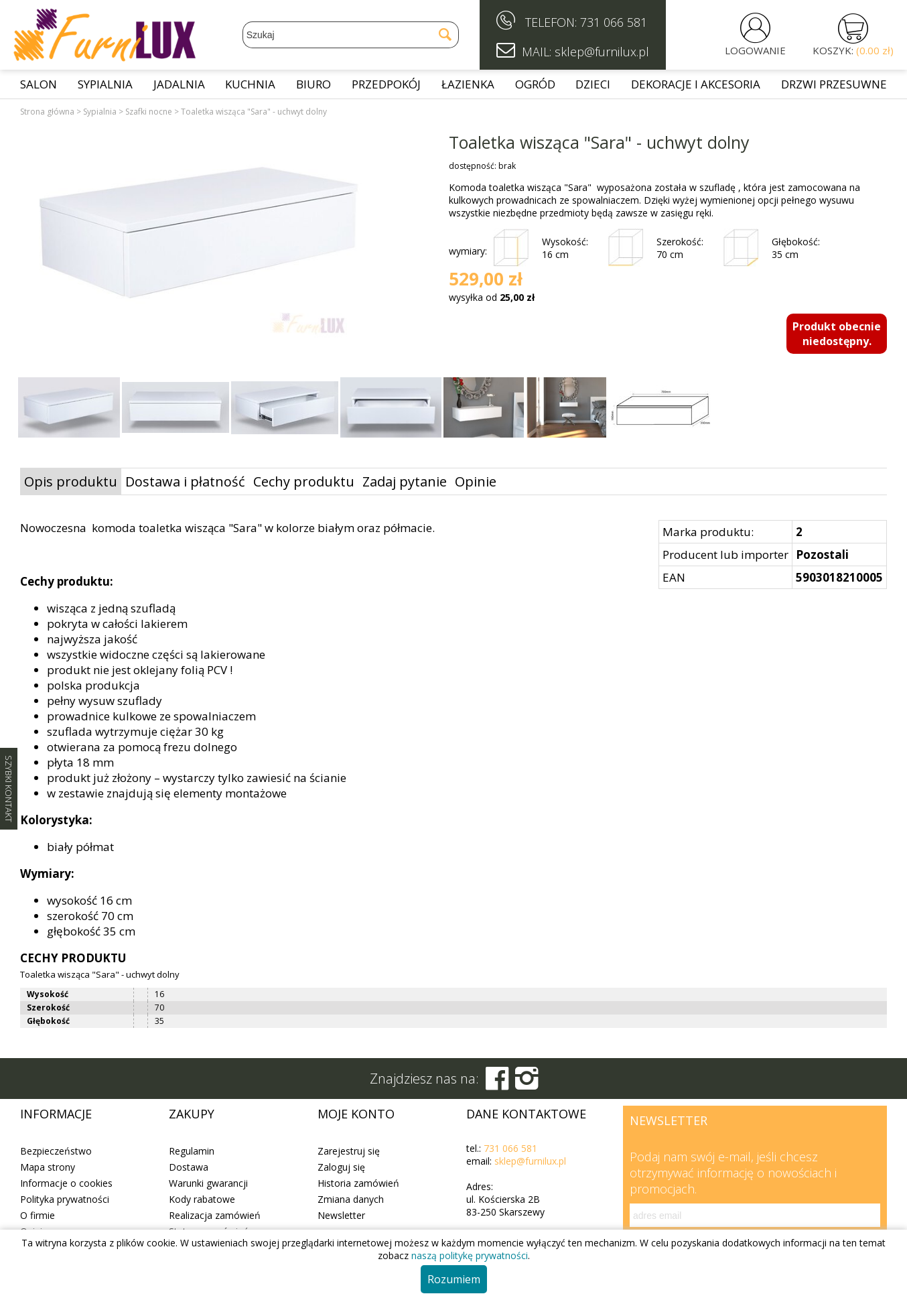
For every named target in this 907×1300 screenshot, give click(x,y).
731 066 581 (613, 22)
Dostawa (188, 1167)
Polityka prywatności (64, 1199)
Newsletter (341, 1215)
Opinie (475, 481)
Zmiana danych (351, 1199)
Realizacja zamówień (215, 1215)
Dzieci (592, 84)
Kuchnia (250, 84)
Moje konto (356, 1114)
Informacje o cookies (66, 1183)
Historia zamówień (358, 1183)
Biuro (313, 84)
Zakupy (191, 1114)
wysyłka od (492, 297)
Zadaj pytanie (404, 481)
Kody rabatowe (202, 1199)
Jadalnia (179, 84)
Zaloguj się (341, 1167)
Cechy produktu (303, 481)
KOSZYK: (853, 50)
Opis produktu (70, 481)
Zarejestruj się (349, 1151)
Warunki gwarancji (208, 1183)
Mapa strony (47, 1167)
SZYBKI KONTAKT (9, 788)
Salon (38, 84)
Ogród (535, 84)
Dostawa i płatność (185, 481)
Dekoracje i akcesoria (695, 84)
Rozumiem (453, 1279)
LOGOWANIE (755, 50)
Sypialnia (105, 84)
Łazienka (467, 84)
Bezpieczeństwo (56, 1151)
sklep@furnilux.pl (530, 1161)
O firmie (37, 1215)
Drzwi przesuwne (834, 84)
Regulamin (191, 1151)
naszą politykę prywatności (469, 1255)
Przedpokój (386, 84)
